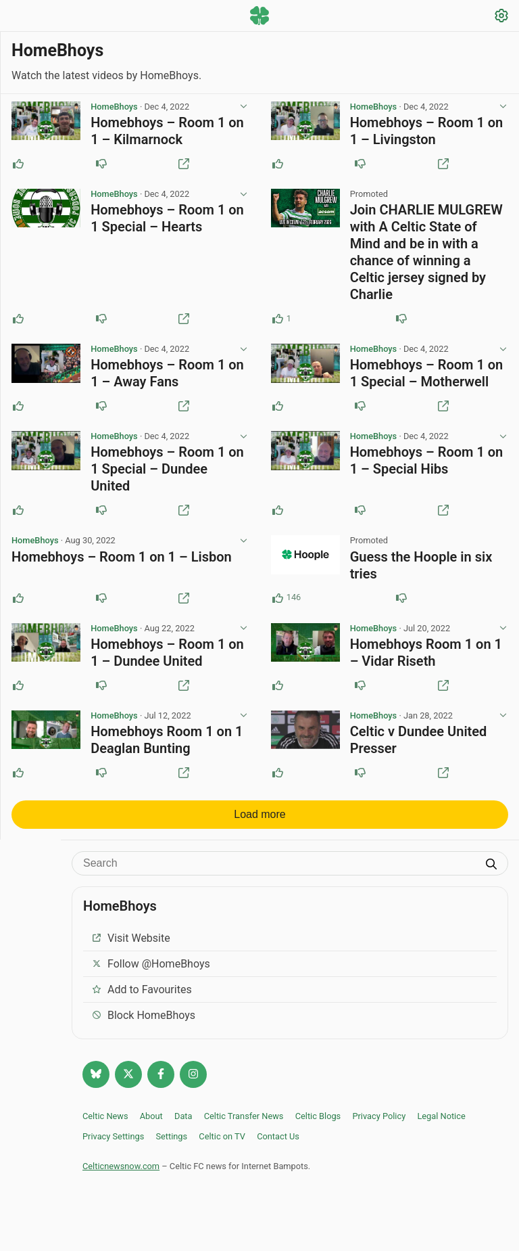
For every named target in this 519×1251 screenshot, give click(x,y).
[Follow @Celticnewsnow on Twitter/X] (128, 1079)
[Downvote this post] (100, 164)
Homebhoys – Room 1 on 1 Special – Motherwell (426, 375)
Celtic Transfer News (244, 1121)
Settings (171, 1141)
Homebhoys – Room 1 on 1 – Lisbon (121, 560)
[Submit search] (491, 870)
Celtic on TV (222, 1141)
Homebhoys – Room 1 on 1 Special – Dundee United (167, 472)
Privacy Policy (378, 1121)
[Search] (279, 868)
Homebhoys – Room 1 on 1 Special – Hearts (167, 219)
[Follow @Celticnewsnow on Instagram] (193, 1079)
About (151, 1121)
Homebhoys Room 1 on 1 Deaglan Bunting (167, 744)
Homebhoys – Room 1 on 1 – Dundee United (167, 656)
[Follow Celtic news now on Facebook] (160, 1079)
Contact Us (278, 1141)
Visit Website (130, 942)
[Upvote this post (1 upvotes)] (278, 320)
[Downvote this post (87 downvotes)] (401, 601)
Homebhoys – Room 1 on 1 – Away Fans (167, 375)
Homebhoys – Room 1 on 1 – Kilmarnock (167, 131)
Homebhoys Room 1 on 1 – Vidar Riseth (425, 656)
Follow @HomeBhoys (150, 968)
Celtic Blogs (318, 1121)
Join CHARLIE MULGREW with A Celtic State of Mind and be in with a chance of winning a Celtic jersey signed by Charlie (425, 253)
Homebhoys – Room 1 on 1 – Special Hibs (426, 463)
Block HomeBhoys (143, 1020)
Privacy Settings (113, 1141)
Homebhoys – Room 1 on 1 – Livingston (426, 131)
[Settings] (501, 17)
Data (183, 1121)
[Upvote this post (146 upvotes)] (278, 601)
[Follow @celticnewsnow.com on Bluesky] (96, 1079)
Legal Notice (441, 1121)
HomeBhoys (114, 107)
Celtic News (105, 1121)
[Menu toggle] (17, 16)
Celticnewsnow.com (120, 1171)
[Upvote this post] (18, 164)
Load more (260, 819)
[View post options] (243, 107)
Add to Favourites (141, 994)
